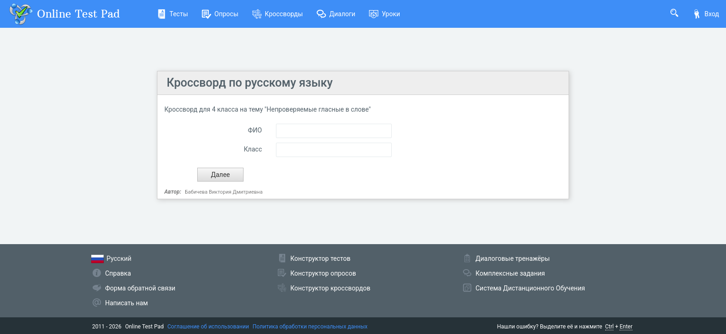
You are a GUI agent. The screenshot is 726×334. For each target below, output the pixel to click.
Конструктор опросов (323, 273)
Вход (705, 14)
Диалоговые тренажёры (513, 258)
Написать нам (126, 303)
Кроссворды (277, 14)
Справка (118, 273)
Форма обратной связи (140, 288)
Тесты (172, 14)
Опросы (220, 14)
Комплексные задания (510, 273)
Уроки (384, 14)
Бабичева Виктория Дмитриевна (224, 192)
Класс (253, 149)
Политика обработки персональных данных (310, 326)
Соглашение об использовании (208, 326)
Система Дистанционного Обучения (530, 288)
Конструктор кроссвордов (330, 288)
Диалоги (336, 14)
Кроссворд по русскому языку (250, 82)
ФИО (255, 130)
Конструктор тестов (320, 258)
